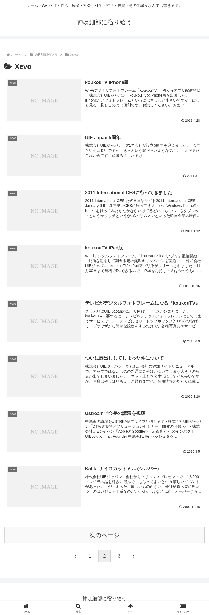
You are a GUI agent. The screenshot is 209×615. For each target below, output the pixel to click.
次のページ (104, 535)
